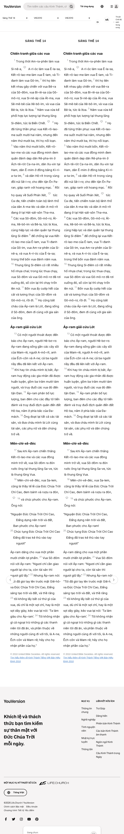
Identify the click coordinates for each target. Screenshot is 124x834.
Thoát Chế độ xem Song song (118, 22)
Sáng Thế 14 (16, 18)
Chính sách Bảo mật (14, 806)
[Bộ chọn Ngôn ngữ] (102, 6)
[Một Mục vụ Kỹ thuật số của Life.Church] (62, 781)
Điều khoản (32, 806)
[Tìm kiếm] (45, 6)
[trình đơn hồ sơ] (114, 6)
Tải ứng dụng (87, 6)
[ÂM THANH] (97, 22)
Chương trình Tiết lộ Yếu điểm (19, 810)
